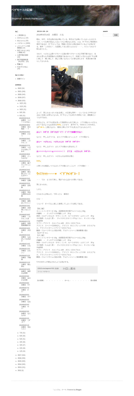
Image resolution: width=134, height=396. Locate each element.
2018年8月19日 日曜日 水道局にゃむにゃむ (25, 208)
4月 (21, 342)
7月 (21, 333)
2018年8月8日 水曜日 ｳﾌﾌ (25, 284)
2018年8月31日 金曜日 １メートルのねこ (25, 120)
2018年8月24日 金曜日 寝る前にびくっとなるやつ (25, 172)
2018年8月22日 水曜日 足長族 (25, 185)
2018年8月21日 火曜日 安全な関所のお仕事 (25, 193)
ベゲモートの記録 (21, 9)
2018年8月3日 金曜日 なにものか (25, 313)
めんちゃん (21, 41)
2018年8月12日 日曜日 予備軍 (25, 257)
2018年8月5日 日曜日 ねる (25, 300)
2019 (20, 97)
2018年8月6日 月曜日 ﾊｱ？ (25, 296)
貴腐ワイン (21, 79)
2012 (20, 370)
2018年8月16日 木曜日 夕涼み (25, 230)
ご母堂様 (20, 35)
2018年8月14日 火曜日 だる (25, 245)
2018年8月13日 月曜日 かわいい (25, 251)
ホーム (67, 280)
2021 (20, 91)
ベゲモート (46, 271)
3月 (21, 345)
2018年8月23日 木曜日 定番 (25, 179)
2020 (20, 94)
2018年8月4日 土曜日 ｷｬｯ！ (25, 306)
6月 (21, 336)
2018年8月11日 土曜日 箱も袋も (25, 264)
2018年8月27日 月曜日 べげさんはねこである (25, 148)
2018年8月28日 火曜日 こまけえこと (25, 140)
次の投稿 (40, 280)
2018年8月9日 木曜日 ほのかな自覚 (25, 278)
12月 (21, 103)
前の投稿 (94, 280)
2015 (20, 361)
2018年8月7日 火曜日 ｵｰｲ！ (25, 290)
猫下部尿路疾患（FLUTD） (22, 60)
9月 (21, 112)
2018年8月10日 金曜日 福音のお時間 (25, 271)
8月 (21, 115)
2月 (21, 348)
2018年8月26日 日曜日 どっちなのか (25, 156)
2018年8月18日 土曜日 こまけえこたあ (25, 216)
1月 (21, 351)
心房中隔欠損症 (22, 55)
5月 (21, 339)
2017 (20, 355)
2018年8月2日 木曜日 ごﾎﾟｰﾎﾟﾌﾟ (25, 320)
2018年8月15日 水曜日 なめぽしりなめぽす (25, 238)
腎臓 (18, 64)
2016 (20, 358)
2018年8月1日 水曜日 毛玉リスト (25, 327)
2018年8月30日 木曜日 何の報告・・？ (25, 127)
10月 (21, 109)
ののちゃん (21, 38)
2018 (20, 101)
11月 (21, 106)
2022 (20, 88)
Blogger (78, 390)
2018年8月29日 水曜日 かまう (25, 134)
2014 (20, 364)
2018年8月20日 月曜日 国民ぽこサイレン (25, 201)
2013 (20, 367)
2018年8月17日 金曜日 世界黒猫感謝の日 (25, 223)
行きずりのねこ (22, 67)
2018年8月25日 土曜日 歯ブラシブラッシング (25, 164)
